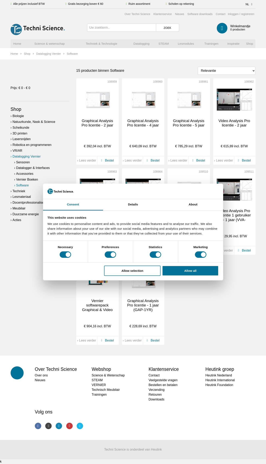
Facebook (38, 426)
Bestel (107, 160)
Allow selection (132, 270)
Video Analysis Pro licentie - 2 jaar (234, 123)
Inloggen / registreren (241, 14)
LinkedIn (59, 426)
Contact (220, 14)
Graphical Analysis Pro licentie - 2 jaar (97, 123)
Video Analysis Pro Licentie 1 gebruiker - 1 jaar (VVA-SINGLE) (234, 217)
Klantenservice (162, 14)
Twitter (80, 426)
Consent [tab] (73, 204)
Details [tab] (133, 204)
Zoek (167, 27)
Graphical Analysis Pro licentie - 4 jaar (143, 123)
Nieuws (179, 14)
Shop (16, 109)
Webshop (101, 369)
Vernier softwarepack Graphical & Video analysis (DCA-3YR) (97, 307)
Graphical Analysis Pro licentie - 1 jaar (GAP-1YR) (143, 305)
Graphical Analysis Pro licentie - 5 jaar (188, 123)
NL (250, 4)
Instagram (48, 426)
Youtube (69, 426)
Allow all (190, 270)
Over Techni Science (137, 14)
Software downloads (200, 14)
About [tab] (193, 204)
